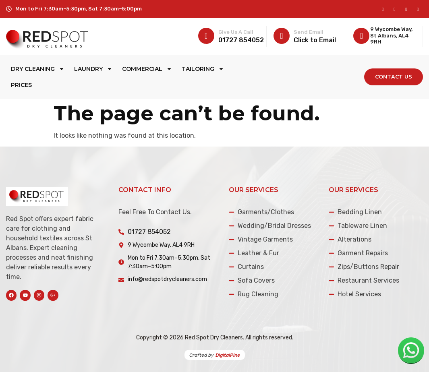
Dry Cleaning (37, 69)
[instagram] (395, 9)
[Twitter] (406, 9)
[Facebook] (383, 9)
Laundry (93, 69)
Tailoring (203, 69)
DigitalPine (228, 355)
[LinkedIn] (418, 9)
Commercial (147, 69)
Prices (21, 85)
